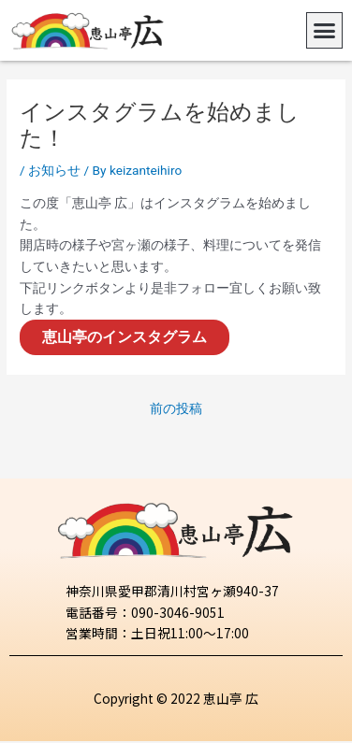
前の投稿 (176, 408)
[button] (325, 31)
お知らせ (54, 170)
